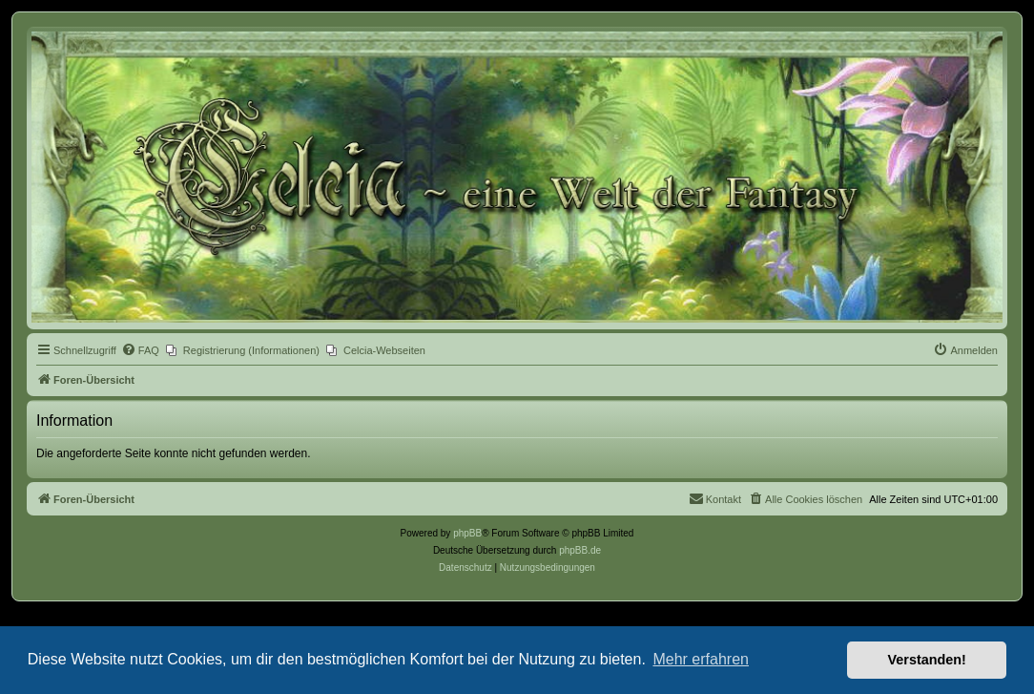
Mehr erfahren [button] (700, 659)
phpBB (467, 533)
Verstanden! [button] (927, 659)
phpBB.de (580, 550)
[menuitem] (140, 350)
